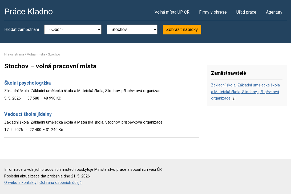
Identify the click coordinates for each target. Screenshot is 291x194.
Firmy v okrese (213, 12)
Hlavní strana (14, 54)
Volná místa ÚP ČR (172, 12)
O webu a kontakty (20, 182)
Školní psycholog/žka (27, 83)
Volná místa (36, 54)
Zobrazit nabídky (182, 29)
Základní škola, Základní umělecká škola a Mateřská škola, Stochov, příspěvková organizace (245, 92)
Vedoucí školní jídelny (28, 114)
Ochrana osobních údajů (60, 182)
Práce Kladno (28, 11)
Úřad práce (246, 12)
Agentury (274, 12)
